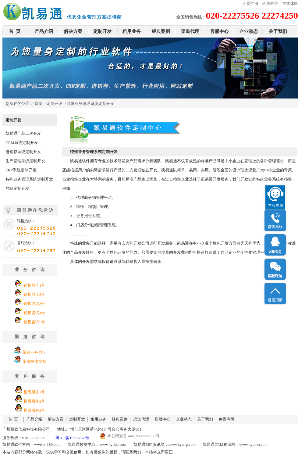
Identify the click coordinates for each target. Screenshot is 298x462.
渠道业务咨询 (34, 352)
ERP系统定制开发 (21, 170)
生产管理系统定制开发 (25, 161)
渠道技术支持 (34, 361)
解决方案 (73, 31)
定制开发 (102, 31)
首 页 (14, 31)
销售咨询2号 (34, 294)
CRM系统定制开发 (21, 142)
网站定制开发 (17, 188)
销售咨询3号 (34, 303)
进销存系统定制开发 (23, 151)
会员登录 (270, 3)
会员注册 (250, 3)
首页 (38, 103)
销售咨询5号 (34, 322)
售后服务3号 (34, 410)
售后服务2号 (34, 401)
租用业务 (131, 31)
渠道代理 (190, 31)
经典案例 (161, 31)
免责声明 (226, 419)
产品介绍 (44, 31)
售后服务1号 (34, 392)
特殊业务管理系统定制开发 (29, 179)
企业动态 (248, 31)
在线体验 (290, 3)
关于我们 (278, 31)
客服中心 (219, 31)
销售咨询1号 (34, 285)
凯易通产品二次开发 (23, 133)
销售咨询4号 (34, 312)
